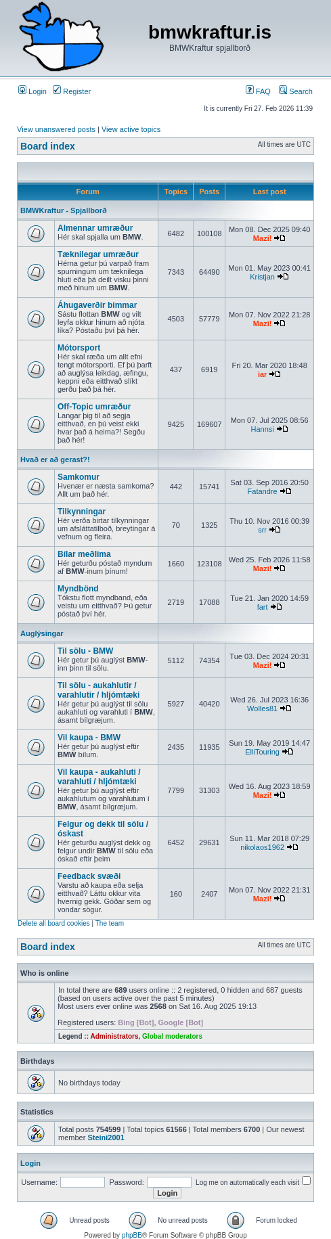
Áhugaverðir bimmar (97, 305)
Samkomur (79, 477)
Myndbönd (78, 588)
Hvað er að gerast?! (55, 459)
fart (262, 607)
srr (262, 530)
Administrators (114, 1036)
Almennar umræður (95, 228)
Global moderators (172, 1036)
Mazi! (262, 238)
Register (72, 91)
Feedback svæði (89, 876)
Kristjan (262, 277)
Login (32, 91)
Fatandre (263, 491)
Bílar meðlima (84, 554)
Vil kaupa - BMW (89, 737)
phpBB (132, 1235)
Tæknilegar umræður (98, 254)
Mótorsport (79, 348)
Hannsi (261, 429)
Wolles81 (262, 708)
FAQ (258, 91)
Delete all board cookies (54, 923)
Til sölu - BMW (85, 651)
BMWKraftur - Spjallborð (63, 210)
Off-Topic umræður (94, 406)
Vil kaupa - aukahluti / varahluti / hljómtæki (99, 776)
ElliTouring (262, 752)
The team (109, 923)
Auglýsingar (42, 633)
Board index (47, 146)
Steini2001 (105, 1137)
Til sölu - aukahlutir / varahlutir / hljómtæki (98, 690)
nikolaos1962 (262, 847)
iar (262, 374)
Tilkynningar (82, 511)
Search (296, 91)
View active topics (131, 129)
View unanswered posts (56, 129)
